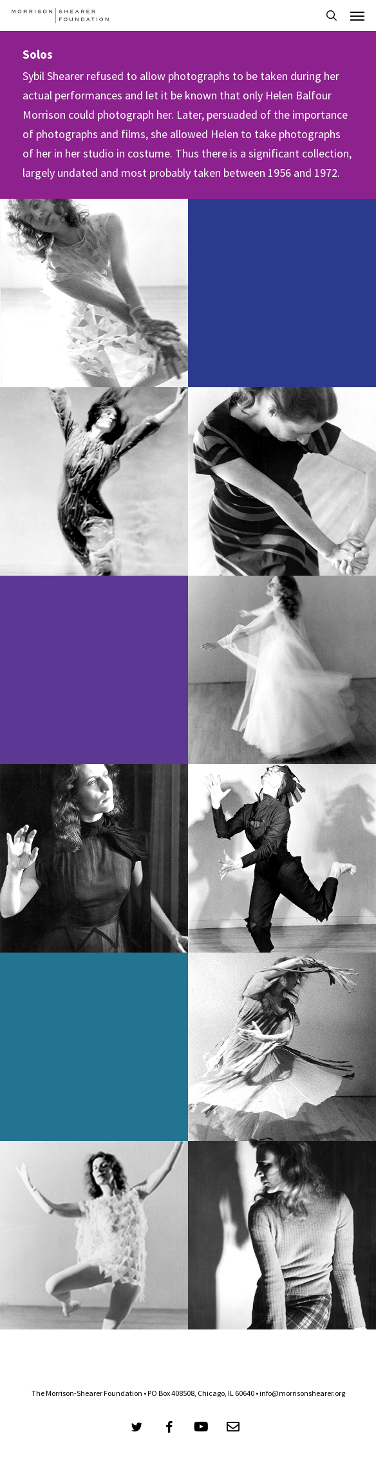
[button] (357, 15)
